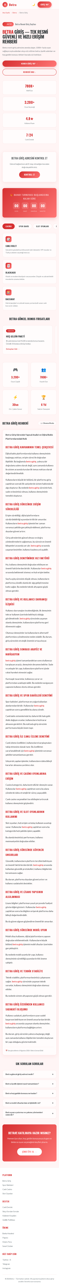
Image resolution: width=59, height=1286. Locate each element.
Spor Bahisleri (7, 1185)
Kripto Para (7, 1242)
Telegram (6, 1264)
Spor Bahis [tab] (24, 226)
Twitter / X (6, 1260)
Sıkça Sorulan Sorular (10, 1211)
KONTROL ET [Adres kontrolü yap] (29, 174)
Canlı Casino (7, 1189)
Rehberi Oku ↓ (29, 72)
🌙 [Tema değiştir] (33, 4)
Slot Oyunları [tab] (42, 226)
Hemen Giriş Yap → (29, 63)
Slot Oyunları (7, 1194)
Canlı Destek (7, 1207)
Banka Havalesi (8, 1233)
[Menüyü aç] (55, 4)
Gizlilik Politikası (8, 1220)
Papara (5, 1238)
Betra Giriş (6, 1181)
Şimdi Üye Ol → (29, 1151)
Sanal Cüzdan (7, 1246)
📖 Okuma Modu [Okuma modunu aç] (47, 423)
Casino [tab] (9, 226)
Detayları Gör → (13, 349)
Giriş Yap (44, 4)
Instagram (6, 1268)
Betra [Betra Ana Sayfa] (9, 4)
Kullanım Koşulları (9, 1216)
